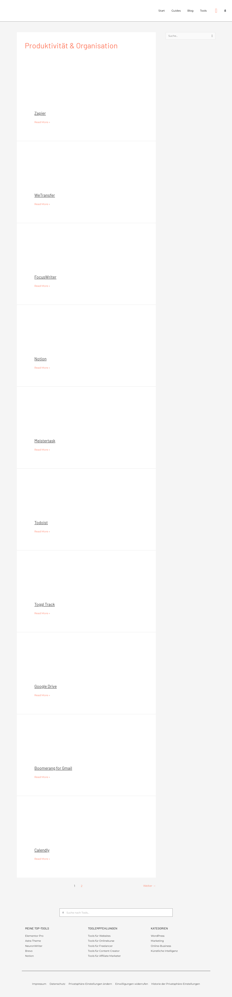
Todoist (41, 522)
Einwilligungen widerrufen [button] (131, 984)
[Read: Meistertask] (67, 417)
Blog (190, 10)
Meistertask (45, 440)
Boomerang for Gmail (53, 767)
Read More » (42, 122)
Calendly (42, 849)
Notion (40, 358)
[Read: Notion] (67, 335)
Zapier (40, 113)
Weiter (149, 886)
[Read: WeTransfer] (67, 171)
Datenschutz (57, 984)
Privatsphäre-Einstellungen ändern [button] (90, 984)
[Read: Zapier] (67, 89)
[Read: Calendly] (67, 826)
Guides (176, 10)
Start (161, 10)
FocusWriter (46, 276)
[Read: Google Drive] (67, 662)
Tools (203, 10)
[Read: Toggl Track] (67, 581)
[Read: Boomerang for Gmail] (67, 744)
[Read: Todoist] (67, 499)
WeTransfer (45, 195)
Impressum (39, 984)
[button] (225, 10)
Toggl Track (45, 604)
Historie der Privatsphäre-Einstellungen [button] (175, 984)
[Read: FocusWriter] (67, 253)
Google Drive (46, 686)
